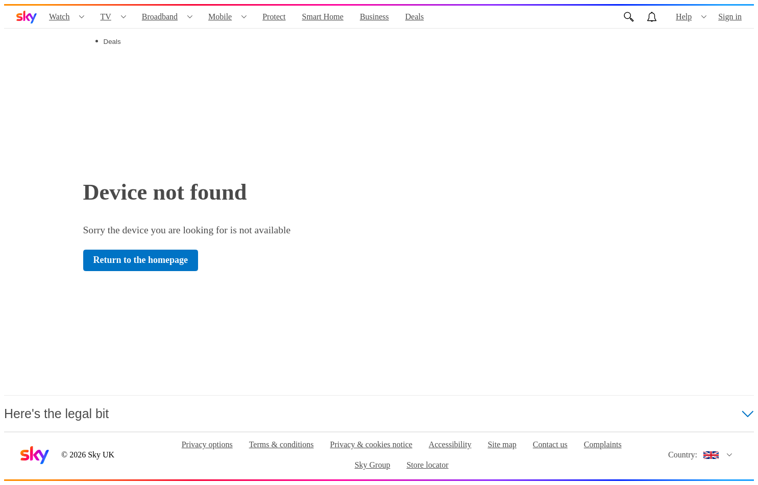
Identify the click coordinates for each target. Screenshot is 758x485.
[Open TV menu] (123, 17)
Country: (682, 454)
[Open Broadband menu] (190, 17)
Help (684, 16)
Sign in (730, 16)
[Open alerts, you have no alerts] (652, 17)
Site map (501, 444)
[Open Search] (629, 17)
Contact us (550, 444)
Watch (59, 16)
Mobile (220, 16)
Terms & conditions (281, 444)
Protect (273, 16)
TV (105, 16)
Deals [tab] (112, 41)
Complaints (603, 444)
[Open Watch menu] (81, 17)
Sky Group (372, 464)
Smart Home (323, 16)
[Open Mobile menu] (244, 17)
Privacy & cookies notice (371, 444)
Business (374, 16)
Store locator (427, 464)
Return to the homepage (140, 260)
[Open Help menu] (704, 17)
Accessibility (450, 444)
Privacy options (207, 444)
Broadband (160, 16)
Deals (414, 16)
